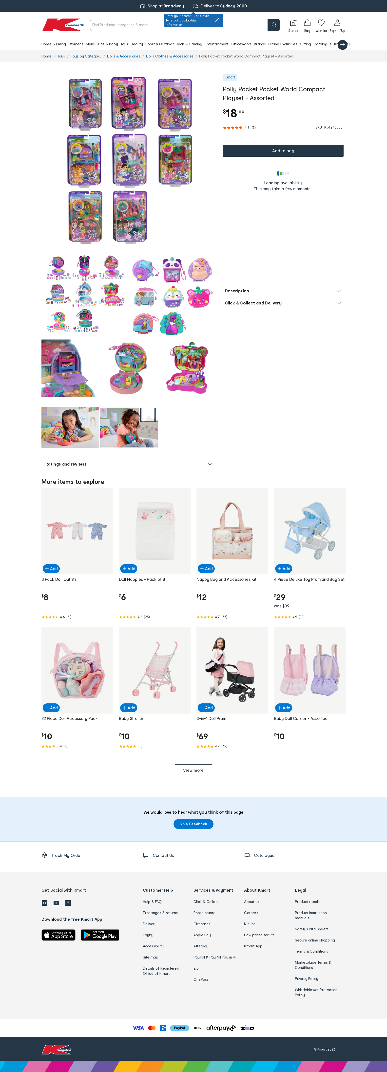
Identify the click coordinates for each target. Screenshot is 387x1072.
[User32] (337, 25)
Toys (124, 44)
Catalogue (322, 44)
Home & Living (53, 44)
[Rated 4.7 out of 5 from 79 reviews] (232, 746)
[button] (193, 44)
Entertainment (216, 44)
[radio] (129, 161)
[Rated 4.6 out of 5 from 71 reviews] (77, 617)
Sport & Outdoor (159, 44)
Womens (76, 44)
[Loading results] (283, 173)
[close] (217, 20)
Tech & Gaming (189, 44)
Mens (90, 44)
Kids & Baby (107, 44)
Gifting (305, 44)
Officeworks (241, 44)
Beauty (137, 44)
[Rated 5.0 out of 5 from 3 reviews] (155, 746)
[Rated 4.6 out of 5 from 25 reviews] (155, 617)
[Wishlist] (321, 25)
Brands (260, 44)
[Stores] (293, 25)
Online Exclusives (282, 44)
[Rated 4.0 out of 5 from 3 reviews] (77, 746)
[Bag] (307, 25)
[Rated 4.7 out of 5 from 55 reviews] (232, 617)
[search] (274, 25)
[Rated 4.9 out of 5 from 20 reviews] (310, 617)
